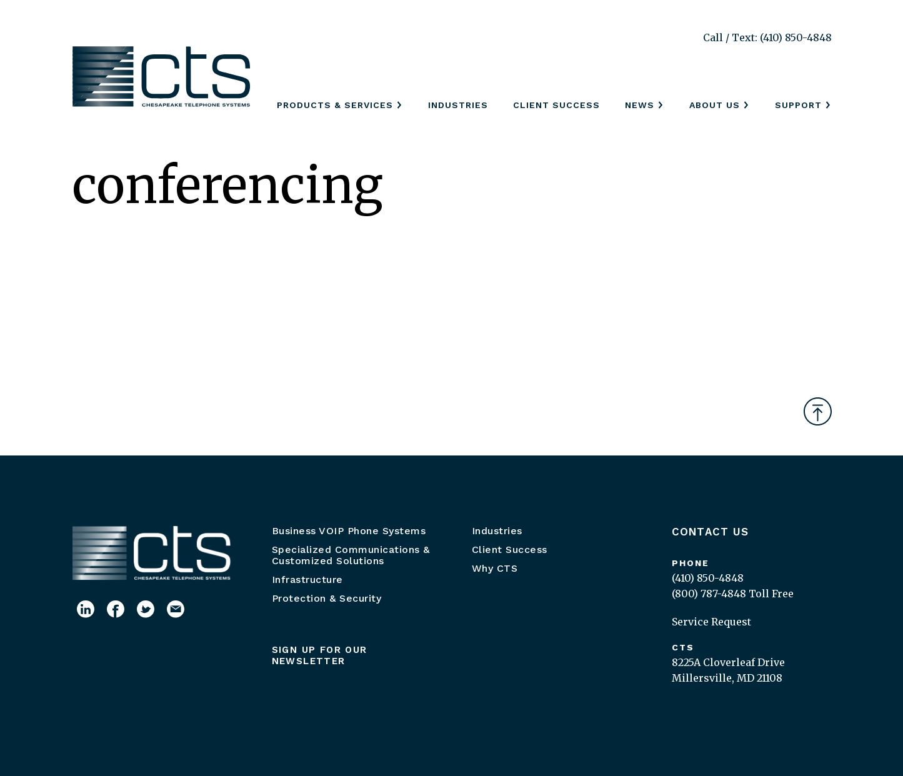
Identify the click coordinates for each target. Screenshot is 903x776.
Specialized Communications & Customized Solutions (351, 555)
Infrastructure (307, 579)
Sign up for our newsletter (319, 655)
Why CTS (495, 568)
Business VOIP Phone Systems (349, 531)
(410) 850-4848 (708, 578)
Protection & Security (327, 598)
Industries (458, 105)
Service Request (711, 621)
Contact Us (710, 531)
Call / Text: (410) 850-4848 (767, 37)
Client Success (556, 105)
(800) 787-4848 (709, 593)
